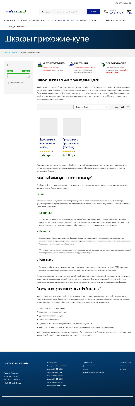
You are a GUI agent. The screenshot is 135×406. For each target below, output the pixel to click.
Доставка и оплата (89, 366)
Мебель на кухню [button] (41, 20)
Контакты (123, 369)
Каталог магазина (125, 362)
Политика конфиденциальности (93, 372)
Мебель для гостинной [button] (15, 20)
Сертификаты (87, 362)
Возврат (85, 369)
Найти (94, 11)
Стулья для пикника (15, 27)
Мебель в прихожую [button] (65, 20)
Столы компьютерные (115, 20)
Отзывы (122, 366)
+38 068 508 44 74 (123, 3)
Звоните (113, 10)
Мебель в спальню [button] (89, 20)
